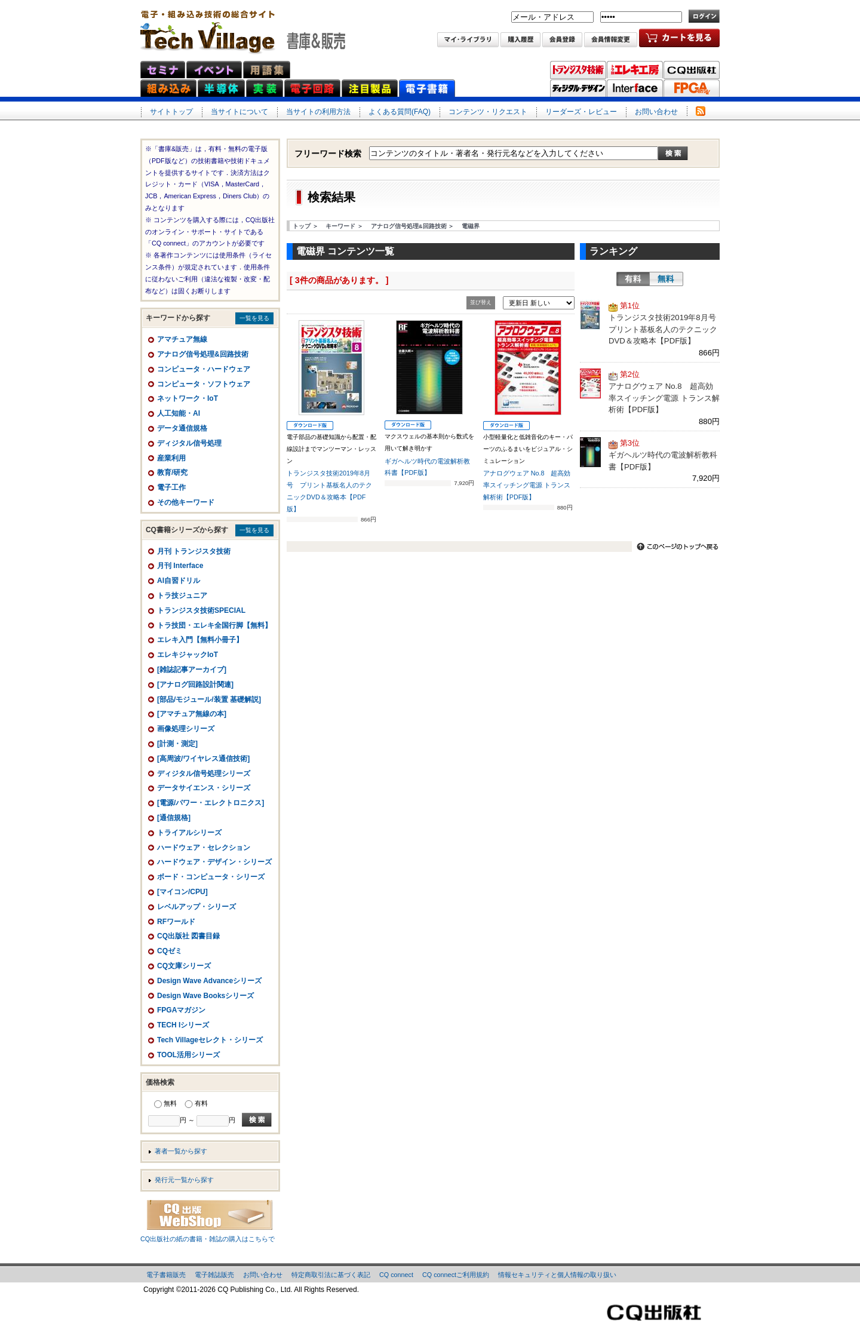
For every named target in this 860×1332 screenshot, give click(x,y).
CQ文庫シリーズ (184, 966)
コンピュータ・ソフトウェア (203, 384)
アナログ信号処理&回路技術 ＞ (412, 226)
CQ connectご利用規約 (455, 1274)
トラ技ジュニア (182, 595)
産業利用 (171, 458)
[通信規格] (174, 818)
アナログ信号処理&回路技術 (202, 354)
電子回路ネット (312, 88)
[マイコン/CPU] (182, 892)
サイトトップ (171, 112)
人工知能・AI (178, 413)
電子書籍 (427, 88)
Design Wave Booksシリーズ (205, 996)
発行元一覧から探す (184, 1179)
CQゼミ (169, 951)
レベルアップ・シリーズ (196, 907)
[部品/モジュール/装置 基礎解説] (209, 699)
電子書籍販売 (166, 1274)
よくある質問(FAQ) (399, 112)
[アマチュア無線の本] (191, 714)
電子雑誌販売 (214, 1274)
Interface (635, 88)
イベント (214, 69)
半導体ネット (221, 88)
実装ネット (264, 88)
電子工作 (171, 487)
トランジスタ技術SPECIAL (201, 610)
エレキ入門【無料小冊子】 (200, 640)
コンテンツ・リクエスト (488, 112)
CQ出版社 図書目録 (188, 936)
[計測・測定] (177, 743)
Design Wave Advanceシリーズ (209, 981)
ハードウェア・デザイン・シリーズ (214, 862)
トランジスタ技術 (578, 70)
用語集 (266, 69)
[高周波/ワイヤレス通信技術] (203, 758)
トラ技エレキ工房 (635, 70)
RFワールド (176, 921)
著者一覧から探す (181, 1151)
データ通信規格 (182, 428)
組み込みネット (168, 88)
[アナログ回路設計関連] (195, 684)
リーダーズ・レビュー (581, 112)
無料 (666, 279)
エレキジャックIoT (187, 654)
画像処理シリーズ (185, 729)
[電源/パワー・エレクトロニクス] (210, 803)
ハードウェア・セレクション (203, 847)
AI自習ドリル (178, 580)
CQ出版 (692, 70)
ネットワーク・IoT (187, 398)
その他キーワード (185, 502)
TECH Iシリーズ (183, 1025)
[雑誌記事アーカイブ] (191, 669)
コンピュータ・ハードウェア (203, 369)
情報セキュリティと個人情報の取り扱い (557, 1274)
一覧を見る (254, 318)
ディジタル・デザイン (578, 88)
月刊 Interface (180, 565)
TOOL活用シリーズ (188, 1055)
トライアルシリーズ (189, 832)
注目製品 (370, 88)
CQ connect (396, 1274)
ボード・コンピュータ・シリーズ (211, 877)
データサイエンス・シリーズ (203, 788)
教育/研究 (172, 472)
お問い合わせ (656, 112)
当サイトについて (239, 112)
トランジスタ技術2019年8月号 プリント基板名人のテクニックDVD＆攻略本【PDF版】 (666, 329)
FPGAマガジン (692, 88)
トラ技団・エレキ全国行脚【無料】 (214, 625)
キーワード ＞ (344, 226)
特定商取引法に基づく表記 (330, 1274)
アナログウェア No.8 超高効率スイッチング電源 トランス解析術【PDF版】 (527, 485)
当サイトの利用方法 (318, 112)
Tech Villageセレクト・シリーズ (210, 1040)
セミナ (162, 69)
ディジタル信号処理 (189, 443)
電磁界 (471, 226)
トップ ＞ (305, 226)
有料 (633, 279)
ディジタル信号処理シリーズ (203, 773)
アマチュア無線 (182, 339)
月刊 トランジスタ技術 (194, 551)
